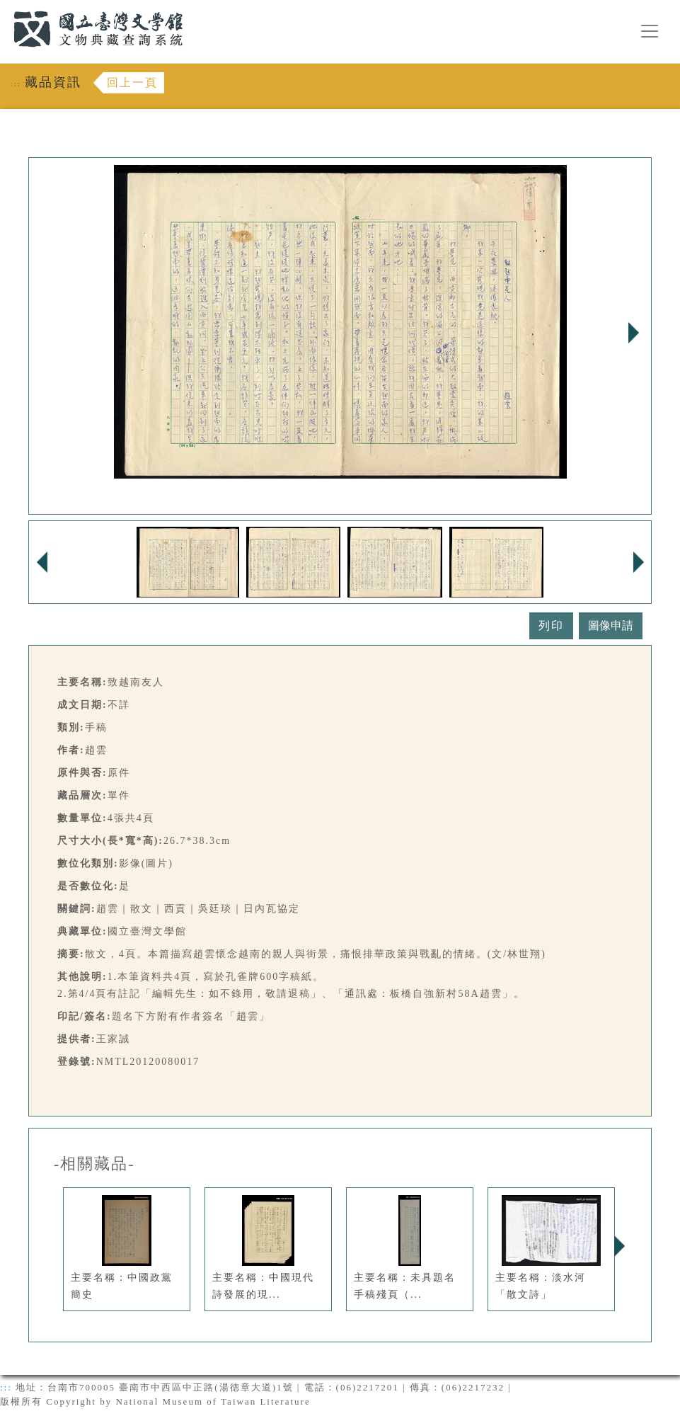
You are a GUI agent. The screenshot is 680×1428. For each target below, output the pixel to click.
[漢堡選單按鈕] (649, 31)
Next (633, 332)
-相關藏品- (94, 1163)
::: (5, 8)
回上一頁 (132, 82)
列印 (551, 625)
